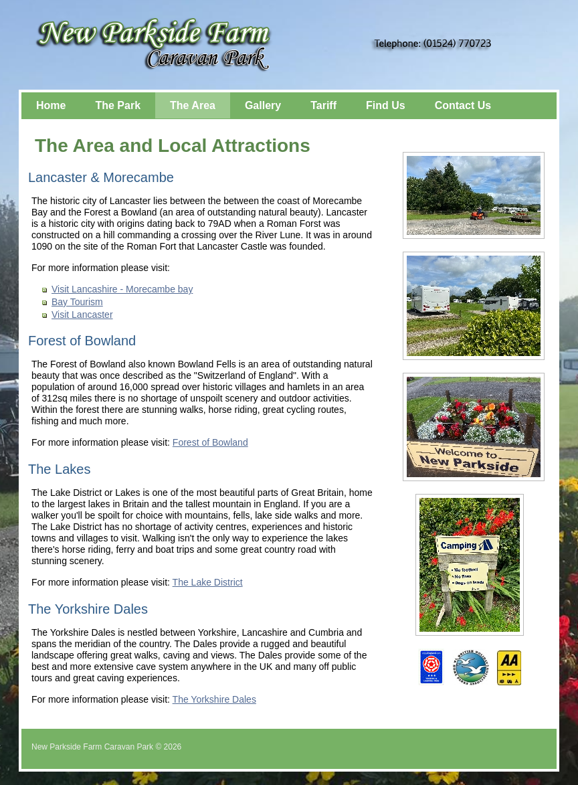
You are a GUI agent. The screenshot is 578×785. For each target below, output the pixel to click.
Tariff (323, 105)
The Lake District (208, 582)
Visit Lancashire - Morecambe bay (122, 289)
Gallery (263, 105)
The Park (117, 105)
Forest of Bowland (210, 442)
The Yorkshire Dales (214, 699)
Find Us (385, 105)
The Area (192, 105)
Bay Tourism (77, 301)
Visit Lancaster (82, 314)
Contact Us (463, 105)
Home (51, 105)
